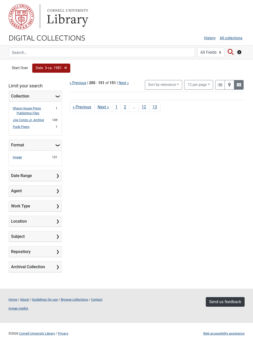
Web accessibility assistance (223, 333)
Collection (20, 96)
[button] (51, 68)
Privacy (63, 333)
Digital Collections (47, 37)
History (210, 38)
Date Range (21, 175)
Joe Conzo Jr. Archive (28, 120)
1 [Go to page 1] (116, 107)
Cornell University (21, 16)
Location (19, 221)
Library (67, 16)
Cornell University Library (37, 333)
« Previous (78, 83)
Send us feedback (225, 301)
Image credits (18, 308)
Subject (18, 236)
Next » (124, 83)
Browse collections (74, 299)
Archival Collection (28, 266)
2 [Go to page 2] (125, 107)
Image (17, 157)
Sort (162, 85)
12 (197, 84)
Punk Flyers (21, 127)
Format (17, 145)
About (24, 299)
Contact (97, 299)
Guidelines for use (45, 299)
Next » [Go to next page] (103, 107)
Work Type (20, 206)
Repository (21, 251)
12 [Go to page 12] (144, 107)
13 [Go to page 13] (155, 107)
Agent (16, 190)
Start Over (20, 68)
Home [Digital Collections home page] (13, 299)
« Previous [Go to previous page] (82, 107)
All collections (231, 38)
